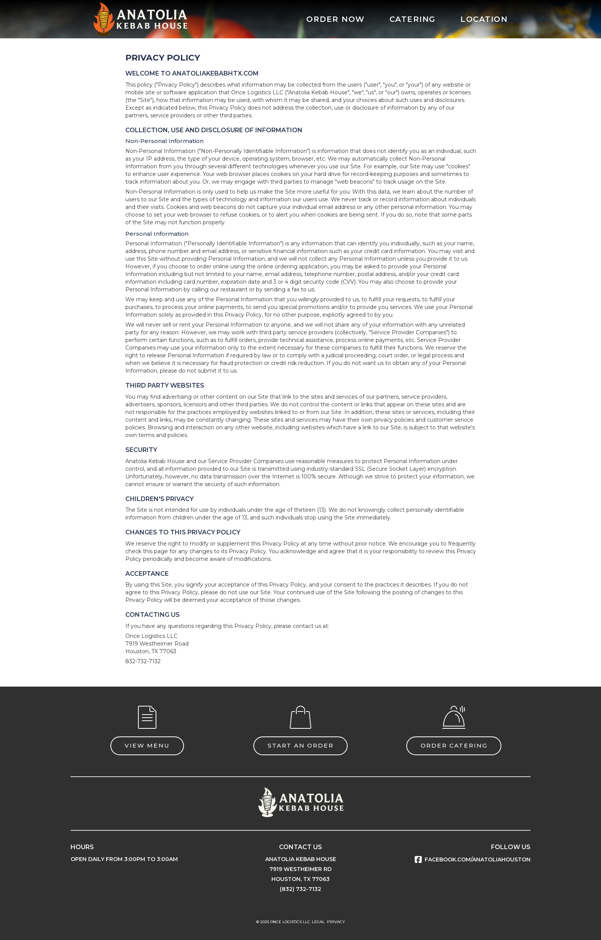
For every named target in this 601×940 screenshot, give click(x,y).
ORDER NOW (335, 19)
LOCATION (483, 19)
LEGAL (318, 921)
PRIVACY (336, 921)
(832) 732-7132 (300, 889)
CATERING (412, 19)
